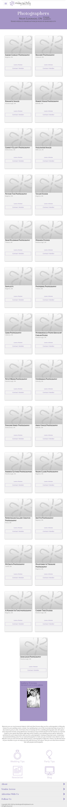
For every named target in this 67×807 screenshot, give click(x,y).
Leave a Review (18, 65)
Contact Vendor (18, 68)
